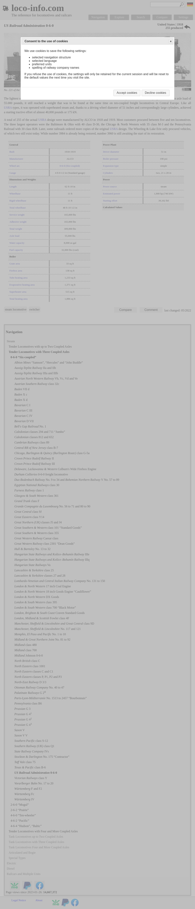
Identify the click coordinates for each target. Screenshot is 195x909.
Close (170, 41)
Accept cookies (127, 92)
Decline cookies (155, 92)
